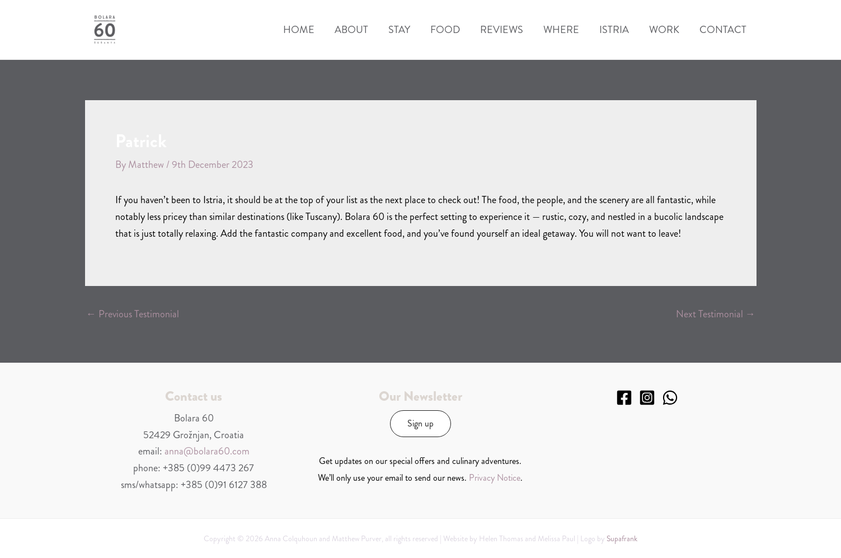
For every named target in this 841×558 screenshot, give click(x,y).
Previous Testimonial (132, 314)
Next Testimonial (715, 314)
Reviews (501, 29)
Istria (614, 29)
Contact (722, 29)
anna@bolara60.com (207, 451)
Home (298, 29)
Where (561, 29)
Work (664, 29)
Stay (399, 29)
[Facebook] (624, 398)
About (351, 29)
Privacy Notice (494, 477)
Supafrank (622, 538)
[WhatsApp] (670, 398)
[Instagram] (647, 398)
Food (445, 29)
